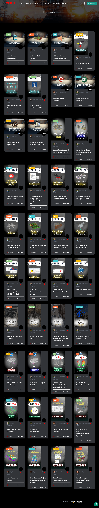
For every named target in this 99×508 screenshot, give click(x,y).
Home (45, 12)
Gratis (8, 34)
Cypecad (55, 400)
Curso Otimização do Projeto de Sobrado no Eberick (83, 152)
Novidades (79, 34)
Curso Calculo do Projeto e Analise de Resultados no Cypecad (38, 480)
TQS (8, 353)
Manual (9, 307)
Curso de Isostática (82, 63)
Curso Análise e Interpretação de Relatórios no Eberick (13, 292)
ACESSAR (91, 3)
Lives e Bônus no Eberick (84, 290)
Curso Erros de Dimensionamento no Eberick (36, 292)
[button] (81, 3)
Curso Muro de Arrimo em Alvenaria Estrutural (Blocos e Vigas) (60, 338)
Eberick (55, 121)
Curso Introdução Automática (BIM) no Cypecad (83, 480)
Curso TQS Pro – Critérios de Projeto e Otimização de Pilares (60, 385)
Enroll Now (89, 68)
